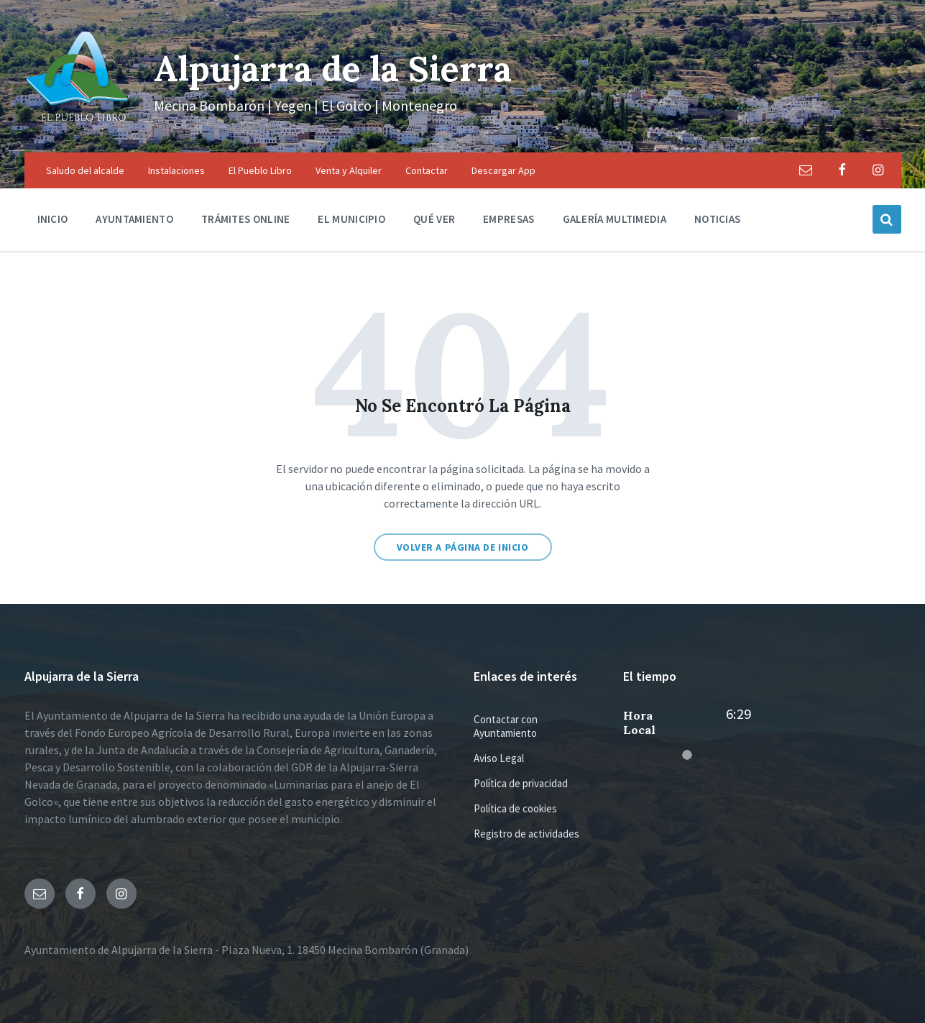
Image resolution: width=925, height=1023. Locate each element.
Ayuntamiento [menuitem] (134, 219)
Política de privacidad (521, 783)
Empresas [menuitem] (508, 219)
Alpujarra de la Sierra (333, 69)
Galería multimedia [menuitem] (614, 219)
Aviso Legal (499, 758)
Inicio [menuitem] (52, 219)
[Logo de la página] (78, 124)
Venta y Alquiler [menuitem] (349, 170)
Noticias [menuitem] (717, 219)
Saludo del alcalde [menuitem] (85, 170)
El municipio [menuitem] (351, 219)
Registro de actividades (526, 833)
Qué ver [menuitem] (434, 219)
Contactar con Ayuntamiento (506, 726)
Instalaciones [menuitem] (176, 170)
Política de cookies (515, 808)
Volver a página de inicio (463, 547)
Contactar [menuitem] (426, 170)
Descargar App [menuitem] (503, 170)
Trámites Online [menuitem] (245, 219)
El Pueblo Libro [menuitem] (260, 170)
